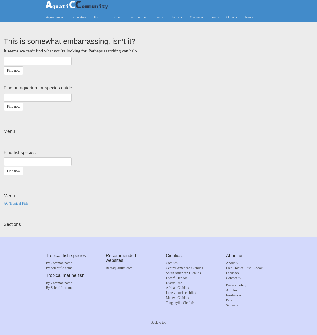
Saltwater (232, 305)
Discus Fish (174, 283)
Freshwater (233, 295)
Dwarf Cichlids (176, 278)
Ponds (215, 17)
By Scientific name (59, 268)
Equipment (136, 17)
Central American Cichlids (184, 268)
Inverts (158, 17)
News (249, 17)
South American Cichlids (183, 273)
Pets (229, 300)
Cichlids (172, 263)
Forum (98, 17)
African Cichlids (177, 288)
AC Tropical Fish (16, 203)
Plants (176, 17)
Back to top (159, 322)
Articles (231, 290)
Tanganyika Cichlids (180, 303)
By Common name (59, 263)
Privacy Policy (236, 285)
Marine (196, 17)
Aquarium (54, 17)
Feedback (232, 273)
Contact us (233, 278)
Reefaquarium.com (119, 268)
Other (232, 17)
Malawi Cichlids (177, 298)
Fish (115, 17)
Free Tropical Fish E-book (244, 268)
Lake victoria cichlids (181, 293)
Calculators (78, 17)
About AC (233, 263)
